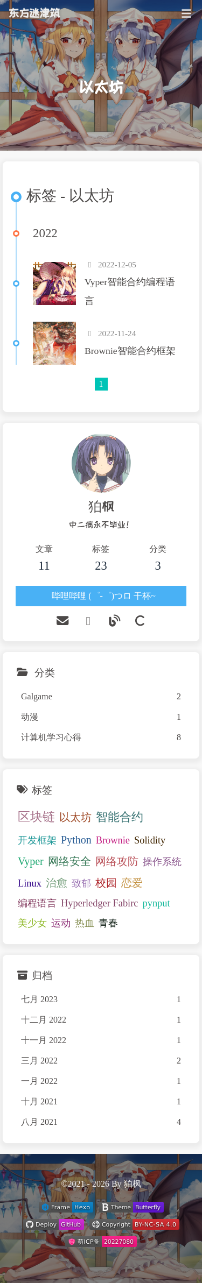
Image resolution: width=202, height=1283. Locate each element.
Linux (29, 883)
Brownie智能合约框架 (130, 350)
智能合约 (119, 817)
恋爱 (132, 883)
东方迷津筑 (34, 8)
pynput (156, 903)
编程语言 (37, 903)
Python (76, 840)
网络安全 (69, 861)
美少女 (32, 923)
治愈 (56, 883)
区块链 (36, 817)
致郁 (81, 883)
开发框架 (37, 840)
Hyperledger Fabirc (99, 903)
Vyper (31, 861)
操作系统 (162, 861)
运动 (61, 923)
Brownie (113, 840)
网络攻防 (116, 861)
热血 (84, 923)
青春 (108, 923)
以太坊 (75, 817)
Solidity (149, 840)
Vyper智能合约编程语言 (130, 291)
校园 (106, 883)
